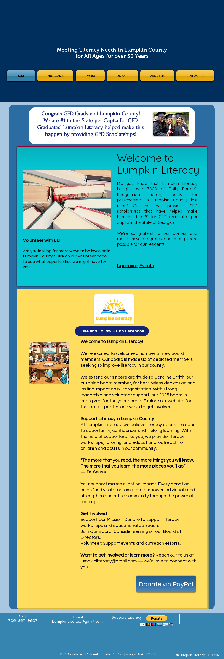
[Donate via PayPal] (166, 584)
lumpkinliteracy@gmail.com (108, 561)
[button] (156, 620)
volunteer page (92, 256)
